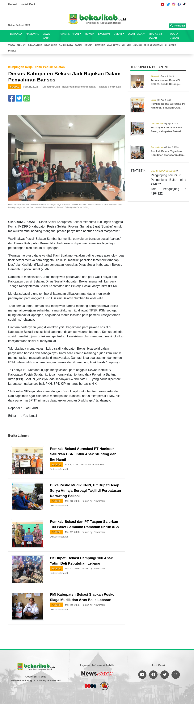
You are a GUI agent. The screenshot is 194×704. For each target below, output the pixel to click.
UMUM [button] (118, 33)
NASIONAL (32, 33)
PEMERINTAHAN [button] (69, 33)
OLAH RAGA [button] (135, 33)
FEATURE (100, 45)
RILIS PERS (170, 45)
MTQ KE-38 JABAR (155, 35)
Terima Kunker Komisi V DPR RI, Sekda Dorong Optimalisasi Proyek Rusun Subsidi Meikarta (167, 82)
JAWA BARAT (47, 35)
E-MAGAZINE (35, 45)
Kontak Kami (28, 4)
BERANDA (16, 33)
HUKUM (89, 33)
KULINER (126, 45)
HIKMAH (137, 45)
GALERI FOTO (66, 45)
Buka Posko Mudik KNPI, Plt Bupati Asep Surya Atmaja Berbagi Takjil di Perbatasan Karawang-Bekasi (85, 490)
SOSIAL (78, 45)
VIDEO (11, 45)
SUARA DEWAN (174, 35)
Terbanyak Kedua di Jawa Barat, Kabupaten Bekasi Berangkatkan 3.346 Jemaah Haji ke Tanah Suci (168, 129)
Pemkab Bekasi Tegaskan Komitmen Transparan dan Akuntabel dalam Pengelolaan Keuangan (167, 153)
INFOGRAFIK (50, 45)
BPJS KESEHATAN (153, 45)
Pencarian (177, 25)
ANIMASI (21, 45)
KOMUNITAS (113, 45)
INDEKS (12, 50)
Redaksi (12, 4)
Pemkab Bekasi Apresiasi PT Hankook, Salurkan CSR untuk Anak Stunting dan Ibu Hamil (83, 454)
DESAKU (89, 45)
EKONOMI (104, 33)
